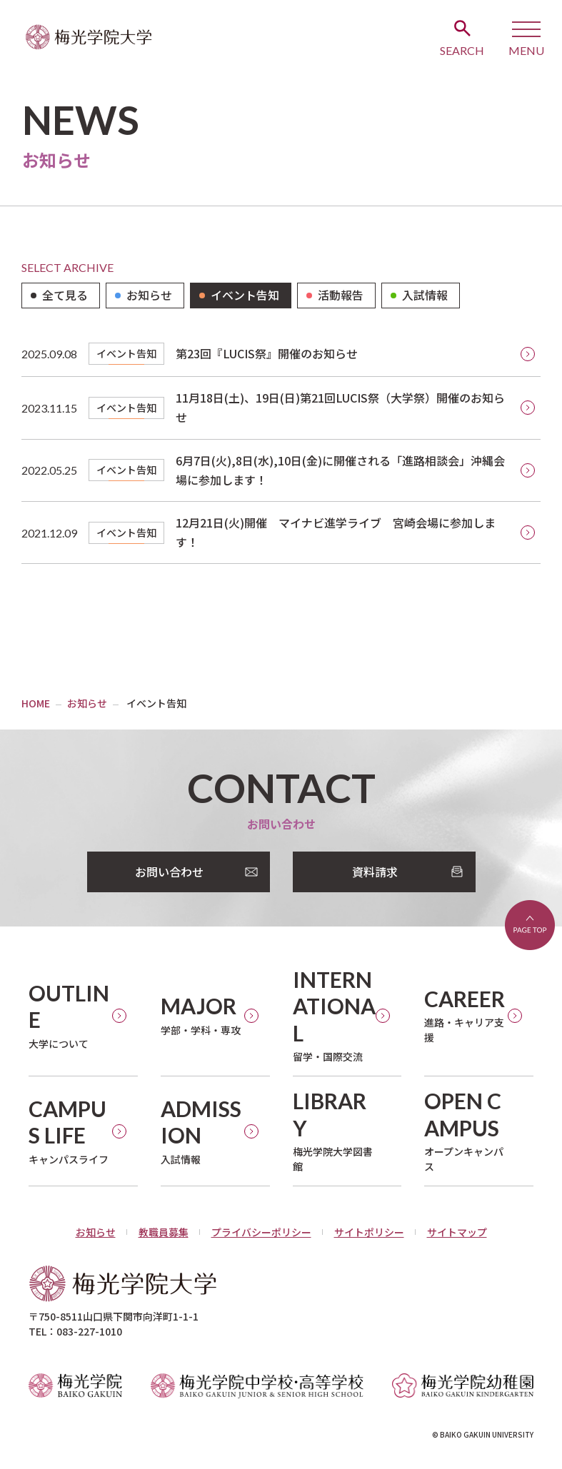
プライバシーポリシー (261, 1232)
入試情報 (202, 1131)
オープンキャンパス (466, 1130)
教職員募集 (164, 1232)
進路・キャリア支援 (464, 1015)
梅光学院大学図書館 (334, 1130)
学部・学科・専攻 (201, 1015)
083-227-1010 (89, 1331)
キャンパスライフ (70, 1131)
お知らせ (96, 1232)
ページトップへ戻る (530, 925)
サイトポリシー (369, 1232)
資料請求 (375, 871)
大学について (70, 1015)
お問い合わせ (169, 871)
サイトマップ (457, 1232)
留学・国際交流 (334, 1015)
